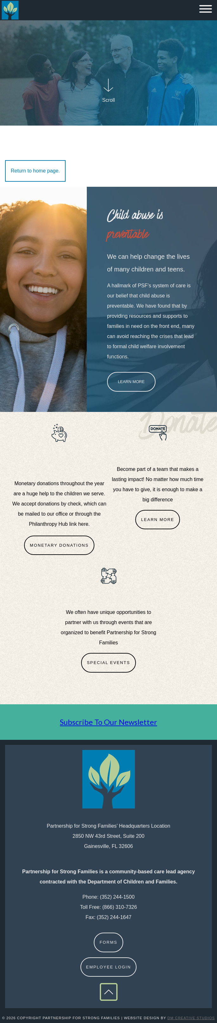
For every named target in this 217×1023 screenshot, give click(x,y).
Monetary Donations (59, 545)
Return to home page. (35, 170)
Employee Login (108, 967)
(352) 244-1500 (117, 897)
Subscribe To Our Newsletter (108, 722)
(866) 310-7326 (119, 907)
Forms (108, 942)
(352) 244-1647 (114, 917)
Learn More (131, 381)
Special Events (108, 662)
